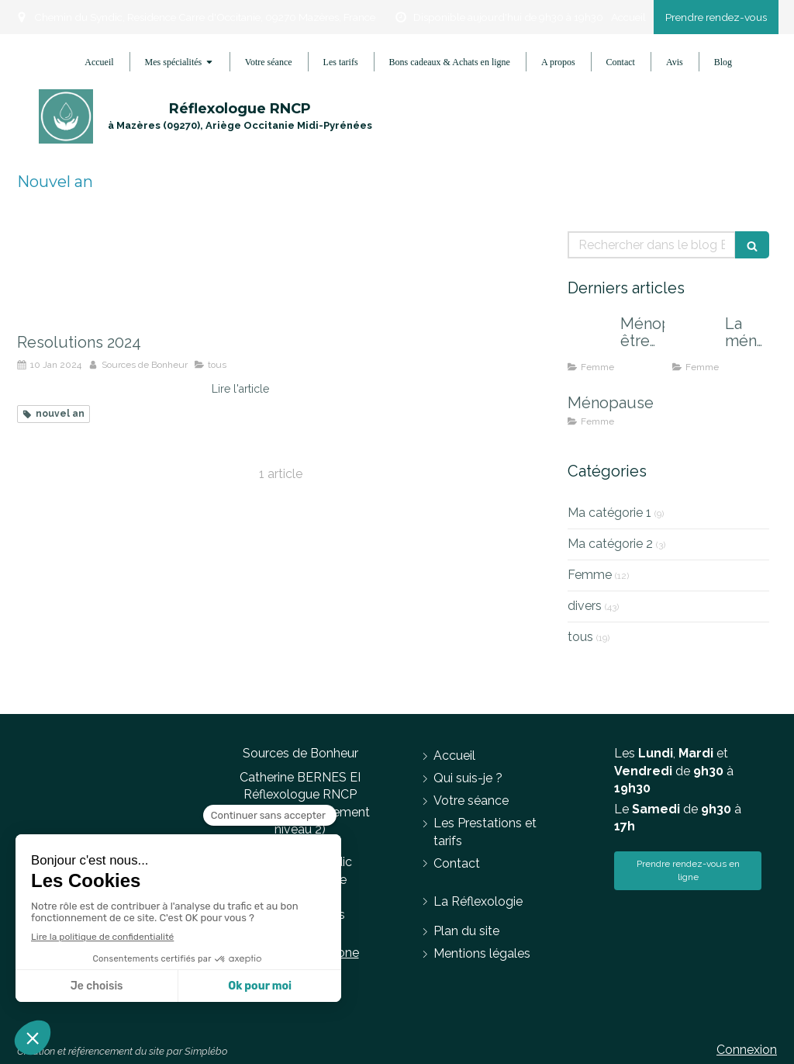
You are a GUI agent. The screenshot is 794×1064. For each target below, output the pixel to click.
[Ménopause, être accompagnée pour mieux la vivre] (591, 339)
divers (585, 605)
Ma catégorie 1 (609, 512)
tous (580, 636)
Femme (590, 574)
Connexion (746, 1049)
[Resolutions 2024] (143, 274)
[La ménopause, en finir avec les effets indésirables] (695, 339)
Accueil (628, 17)
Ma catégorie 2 (610, 543)
